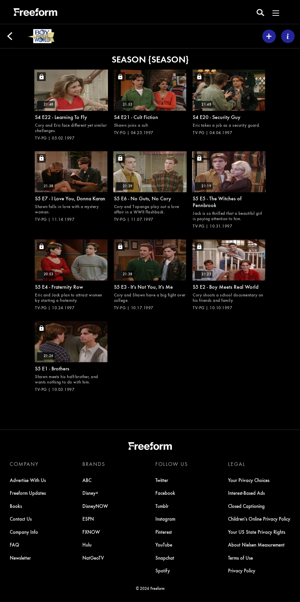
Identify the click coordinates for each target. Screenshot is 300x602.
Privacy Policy (241, 570)
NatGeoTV (93, 557)
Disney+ (90, 492)
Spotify (162, 570)
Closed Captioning (246, 506)
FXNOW (91, 531)
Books (16, 506)
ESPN (88, 518)
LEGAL (237, 464)
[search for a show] (260, 12)
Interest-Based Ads (246, 492)
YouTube (163, 544)
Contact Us (21, 518)
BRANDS (93, 464)
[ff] (35, 13)
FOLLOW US (171, 464)
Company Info (24, 531)
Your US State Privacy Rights (256, 531)
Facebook (165, 492)
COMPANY (24, 464)
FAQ (14, 544)
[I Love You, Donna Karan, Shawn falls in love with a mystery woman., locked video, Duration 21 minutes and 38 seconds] (71, 186)
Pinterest (163, 531)
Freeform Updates (28, 492)
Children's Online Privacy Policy (259, 518)
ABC (86, 480)
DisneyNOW (95, 506)
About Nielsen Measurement (256, 544)
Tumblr (161, 506)
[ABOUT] (288, 36)
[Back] (9, 36)
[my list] (269, 36)
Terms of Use (240, 557)
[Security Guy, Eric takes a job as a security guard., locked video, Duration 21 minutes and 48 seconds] (229, 102)
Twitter (161, 480)
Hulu (86, 544)
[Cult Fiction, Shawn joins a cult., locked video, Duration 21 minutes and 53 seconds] (150, 102)
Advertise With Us (28, 480)
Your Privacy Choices (248, 480)
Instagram (165, 518)
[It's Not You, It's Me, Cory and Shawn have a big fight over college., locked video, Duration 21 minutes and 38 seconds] (150, 274)
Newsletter (20, 557)
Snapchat (164, 557)
